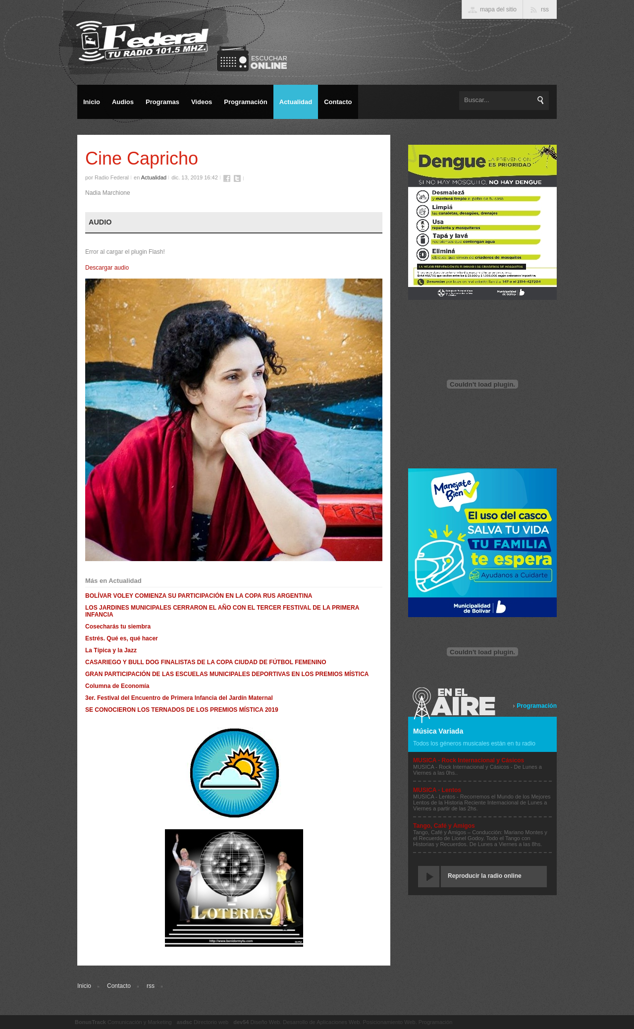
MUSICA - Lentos (437, 790)
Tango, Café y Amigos (444, 825)
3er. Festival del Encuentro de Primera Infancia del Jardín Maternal (179, 697)
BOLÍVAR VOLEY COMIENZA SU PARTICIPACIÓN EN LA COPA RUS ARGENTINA (198, 595)
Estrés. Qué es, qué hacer (121, 638)
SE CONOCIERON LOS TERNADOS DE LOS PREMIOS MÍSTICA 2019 (181, 709)
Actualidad (153, 177)
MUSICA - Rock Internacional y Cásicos (468, 760)
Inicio (84, 985)
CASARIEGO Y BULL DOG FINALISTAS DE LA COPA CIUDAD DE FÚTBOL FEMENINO (205, 662)
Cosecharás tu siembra (118, 626)
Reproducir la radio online (485, 875)
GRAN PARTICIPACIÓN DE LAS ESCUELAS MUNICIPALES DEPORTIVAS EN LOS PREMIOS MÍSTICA (227, 674)
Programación (537, 705)
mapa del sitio (498, 9)
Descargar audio (107, 267)
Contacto (119, 985)
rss (151, 985)
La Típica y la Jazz (111, 650)
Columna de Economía (117, 686)
